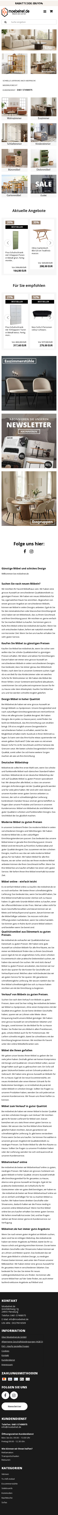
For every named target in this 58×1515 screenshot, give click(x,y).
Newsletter (14, 1406)
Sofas (4, 1502)
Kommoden (7, 1493)
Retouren (6, 1459)
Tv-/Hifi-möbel (8, 1478)
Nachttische (7, 1497)
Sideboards (7, 1488)
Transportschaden (10, 1456)
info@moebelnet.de (18, 1319)
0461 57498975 (24, 89)
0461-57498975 (18, 1315)
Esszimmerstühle (10, 1483)
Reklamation (7, 1452)
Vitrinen (5, 1474)
